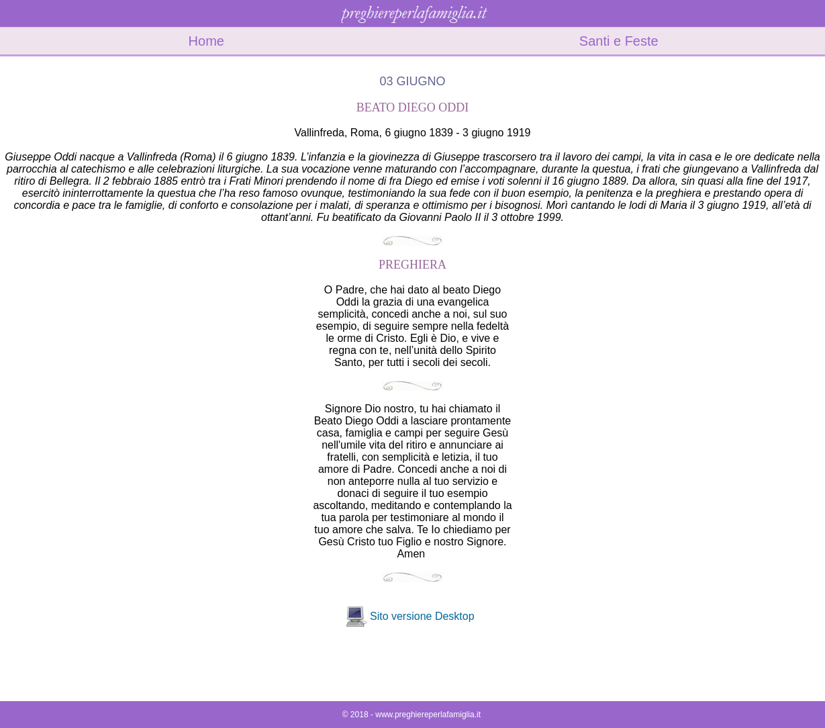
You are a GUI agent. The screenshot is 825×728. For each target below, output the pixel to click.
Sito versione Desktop (422, 616)
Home (206, 41)
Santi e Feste (619, 41)
